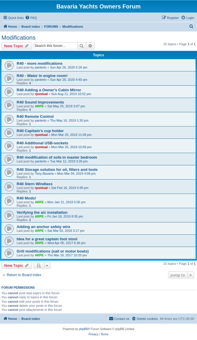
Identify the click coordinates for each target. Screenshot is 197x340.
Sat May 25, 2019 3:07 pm (66, 106)
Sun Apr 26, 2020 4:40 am (68, 79)
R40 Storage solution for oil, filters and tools (57, 169)
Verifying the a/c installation (42, 212)
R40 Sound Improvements (40, 102)
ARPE (39, 106)
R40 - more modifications (40, 63)
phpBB (83, 329)
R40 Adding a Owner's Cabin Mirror (49, 90)
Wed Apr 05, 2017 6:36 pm (66, 243)
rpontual (41, 94)
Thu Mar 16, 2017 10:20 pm (67, 255)
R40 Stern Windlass (35, 184)
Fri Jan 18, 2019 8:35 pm (65, 216)
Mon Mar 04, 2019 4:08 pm (76, 173)
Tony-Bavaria (44, 173)
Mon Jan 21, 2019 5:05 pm (66, 202)
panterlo (40, 67)
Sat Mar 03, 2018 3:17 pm (65, 230)
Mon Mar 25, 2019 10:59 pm (71, 147)
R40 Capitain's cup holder (40, 131)
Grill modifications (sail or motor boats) (53, 251)
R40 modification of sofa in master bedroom (57, 157)
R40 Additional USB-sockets (42, 143)
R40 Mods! (26, 198)
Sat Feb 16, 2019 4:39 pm (69, 188)
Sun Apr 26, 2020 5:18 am (68, 67)
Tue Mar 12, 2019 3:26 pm (69, 161)
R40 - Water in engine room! (42, 75)
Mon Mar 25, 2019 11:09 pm (71, 134)
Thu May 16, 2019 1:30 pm (69, 120)
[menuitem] (31, 17)
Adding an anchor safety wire (43, 227)
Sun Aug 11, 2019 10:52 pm (71, 94)
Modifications (18, 37)
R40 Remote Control (35, 116)
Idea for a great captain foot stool (47, 239)
